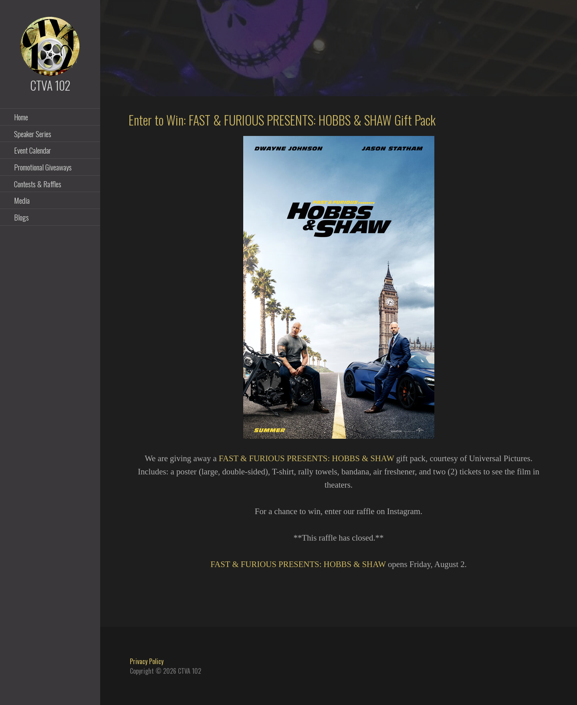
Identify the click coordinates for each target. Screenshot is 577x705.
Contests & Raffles (37, 183)
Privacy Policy (146, 661)
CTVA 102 (50, 85)
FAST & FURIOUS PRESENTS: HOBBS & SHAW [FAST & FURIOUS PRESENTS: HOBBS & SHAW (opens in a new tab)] (306, 458)
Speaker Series (32, 133)
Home (21, 116)
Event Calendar (32, 150)
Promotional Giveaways (43, 166)
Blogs (21, 217)
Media (22, 200)
